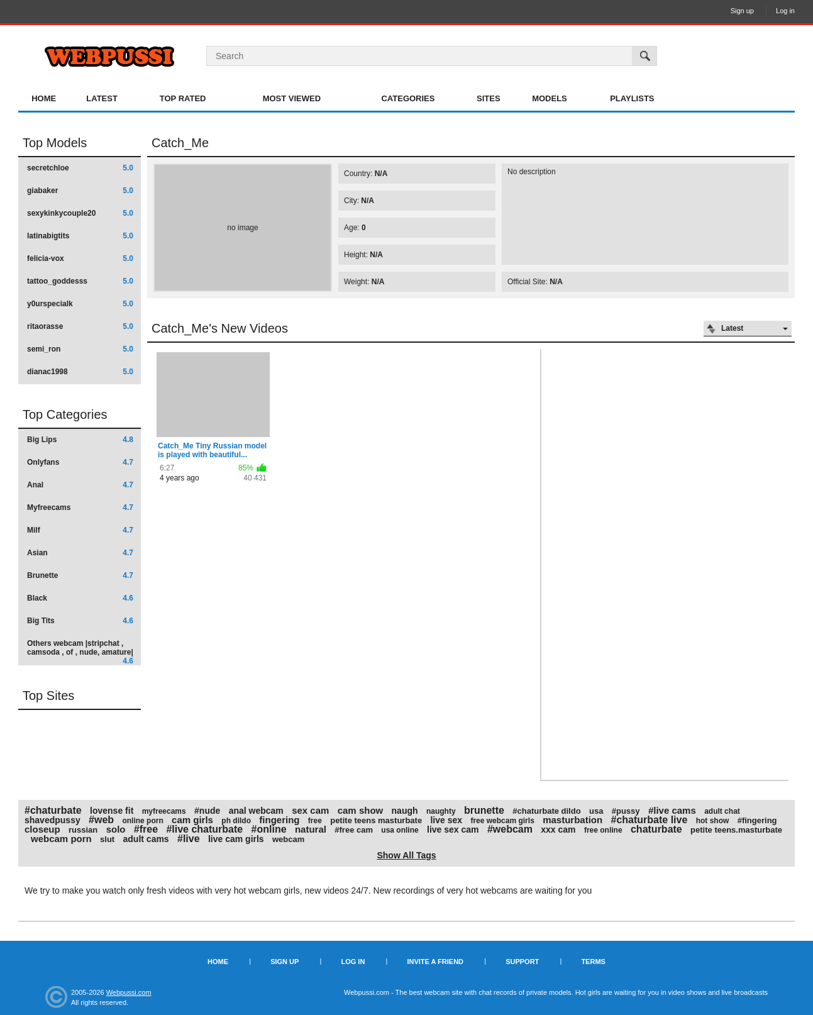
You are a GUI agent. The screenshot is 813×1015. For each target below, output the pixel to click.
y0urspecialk (80, 303)
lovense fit (111, 811)
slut (107, 839)
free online (603, 830)
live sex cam (453, 829)
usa (596, 811)
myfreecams (164, 811)
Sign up (742, 10)
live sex (446, 820)
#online (269, 829)
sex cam (310, 810)
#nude (207, 811)
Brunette (80, 575)
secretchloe (80, 168)
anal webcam (256, 811)
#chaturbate (53, 810)
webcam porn (61, 838)
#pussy (626, 811)
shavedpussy (52, 820)
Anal (80, 484)
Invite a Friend (435, 961)
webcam (288, 839)
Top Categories (65, 414)
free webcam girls (502, 820)
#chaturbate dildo (546, 811)
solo (116, 829)
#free (146, 829)
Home (43, 98)
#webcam (510, 829)
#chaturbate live (649, 819)
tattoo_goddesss (80, 281)
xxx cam (558, 829)
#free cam (354, 830)
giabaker (80, 190)
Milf (80, 530)
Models (549, 98)
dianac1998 (80, 371)
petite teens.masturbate (736, 830)
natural (310, 829)
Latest (102, 98)
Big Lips (80, 439)
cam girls (192, 819)
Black (80, 598)
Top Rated (183, 98)
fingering (279, 819)
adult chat (722, 811)
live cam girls (236, 839)
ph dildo (236, 820)
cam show (361, 810)
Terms (593, 961)
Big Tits (80, 620)
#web (101, 819)
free (315, 820)
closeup (42, 829)
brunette (484, 810)
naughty (441, 811)
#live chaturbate (204, 829)
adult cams (146, 839)
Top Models (55, 143)
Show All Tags (406, 855)
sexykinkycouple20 (80, 213)
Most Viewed (292, 98)
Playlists (632, 98)
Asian (80, 552)
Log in (785, 10)
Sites (489, 98)
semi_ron (80, 349)
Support (522, 961)
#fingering (757, 820)
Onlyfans (80, 462)
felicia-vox (80, 258)
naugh (405, 811)
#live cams (672, 810)
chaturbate (656, 829)
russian (83, 830)
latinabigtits (80, 235)
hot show (712, 820)
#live (188, 838)
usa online (399, 830)
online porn (142, 820)
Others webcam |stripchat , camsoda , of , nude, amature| (80, 652)
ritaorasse (80, 326)
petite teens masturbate (376, 820)
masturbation (572, 819)
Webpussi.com (129, 992)
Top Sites (48, 695)
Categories (407, 98)
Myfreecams (80, 507)
